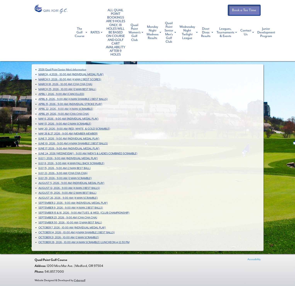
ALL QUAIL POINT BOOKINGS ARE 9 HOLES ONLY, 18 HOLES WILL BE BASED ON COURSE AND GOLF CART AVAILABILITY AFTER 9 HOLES (115, 32)
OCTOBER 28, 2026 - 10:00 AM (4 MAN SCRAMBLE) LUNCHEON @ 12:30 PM (83, 242)
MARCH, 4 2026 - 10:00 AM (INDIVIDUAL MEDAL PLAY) (71, 74)
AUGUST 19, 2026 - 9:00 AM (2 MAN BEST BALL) (67, 193)
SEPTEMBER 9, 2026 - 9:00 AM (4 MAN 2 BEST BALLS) (70, 207)
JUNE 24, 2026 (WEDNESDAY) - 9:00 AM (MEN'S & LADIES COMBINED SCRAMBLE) (87, 153)
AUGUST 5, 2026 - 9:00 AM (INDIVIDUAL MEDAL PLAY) (71, 183)
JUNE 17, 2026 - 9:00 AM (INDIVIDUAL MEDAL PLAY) (68, 148)
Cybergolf (79, 280)
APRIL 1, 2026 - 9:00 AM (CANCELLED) (61, 94)
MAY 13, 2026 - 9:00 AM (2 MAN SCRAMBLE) (64, 123)
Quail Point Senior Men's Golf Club (169, 32)
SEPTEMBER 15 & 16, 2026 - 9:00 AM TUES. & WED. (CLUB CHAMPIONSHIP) (83, 212)
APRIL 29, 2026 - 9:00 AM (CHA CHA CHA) (63, 114)
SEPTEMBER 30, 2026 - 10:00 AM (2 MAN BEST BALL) (70, 222)
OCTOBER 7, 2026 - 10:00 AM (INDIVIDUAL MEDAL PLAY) (72, 227)
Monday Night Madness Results (152, 32)
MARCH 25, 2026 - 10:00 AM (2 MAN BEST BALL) (67, 89)
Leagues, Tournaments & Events (225, 32)
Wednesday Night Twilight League (187, 32)
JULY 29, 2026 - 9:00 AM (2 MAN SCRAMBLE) (65, 178)
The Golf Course (79, 32)
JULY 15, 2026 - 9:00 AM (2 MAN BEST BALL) (64, 168)
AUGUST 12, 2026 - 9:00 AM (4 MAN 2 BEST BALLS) (69, 188)
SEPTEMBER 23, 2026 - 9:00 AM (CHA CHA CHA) (67, 217)
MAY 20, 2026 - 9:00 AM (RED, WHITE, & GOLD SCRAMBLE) (74, 128)
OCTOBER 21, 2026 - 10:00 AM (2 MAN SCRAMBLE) (68, 237)
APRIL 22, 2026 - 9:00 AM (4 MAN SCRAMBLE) (65, 109)
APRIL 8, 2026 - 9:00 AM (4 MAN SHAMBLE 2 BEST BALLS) (73, 99)
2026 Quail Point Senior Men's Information (62, 69)
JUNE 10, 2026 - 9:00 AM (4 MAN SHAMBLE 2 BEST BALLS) (73, 143)
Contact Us (245, 32)
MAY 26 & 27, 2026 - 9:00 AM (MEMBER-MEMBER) (68, 133)
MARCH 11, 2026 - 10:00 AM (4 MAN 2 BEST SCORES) (69, 79)
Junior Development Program (266, 32)
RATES (95, 32)
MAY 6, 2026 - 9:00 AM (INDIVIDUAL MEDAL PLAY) (68, 118)
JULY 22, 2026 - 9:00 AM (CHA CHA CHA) (63, 173)
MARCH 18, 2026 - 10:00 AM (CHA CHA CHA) (65, 84)
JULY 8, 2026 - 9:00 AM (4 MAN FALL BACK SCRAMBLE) (71, 163)
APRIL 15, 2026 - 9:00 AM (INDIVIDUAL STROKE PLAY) (70, 104)
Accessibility (254, 259)
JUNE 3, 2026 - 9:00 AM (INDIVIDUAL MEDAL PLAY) (68, 138)
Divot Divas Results (205, 32)
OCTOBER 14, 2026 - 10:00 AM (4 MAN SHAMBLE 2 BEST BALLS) (76, 232)
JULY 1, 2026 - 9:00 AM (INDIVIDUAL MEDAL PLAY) (68, 158)
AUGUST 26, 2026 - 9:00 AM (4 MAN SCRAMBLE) (68, 198)
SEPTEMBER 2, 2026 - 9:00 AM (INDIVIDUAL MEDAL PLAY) (73, 203)
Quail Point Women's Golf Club (134, 32)
